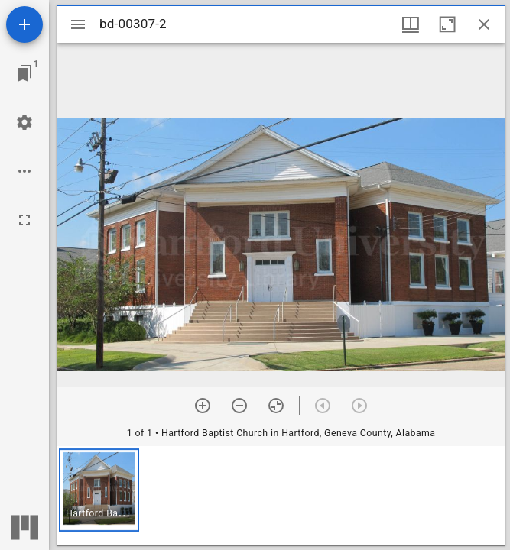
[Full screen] (24, 220)
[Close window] (484, 24)
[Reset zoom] (276, 405)
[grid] (281, 495)
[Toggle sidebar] (78, 24)
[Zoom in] (202, 405)
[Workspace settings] (24, 122)
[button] (99, 490)
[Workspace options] (24, 171)
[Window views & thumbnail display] (410, 24)
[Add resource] (24, 24)
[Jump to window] (24, 73)
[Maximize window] (447, 24)
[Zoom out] (239, 405)
